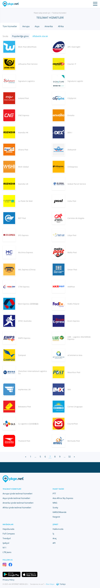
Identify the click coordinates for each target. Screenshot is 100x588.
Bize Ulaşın (50, 584)
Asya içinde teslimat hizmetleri (16, 498)
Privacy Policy (8, 580)
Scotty (55, 507)
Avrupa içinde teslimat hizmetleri (17, 493)
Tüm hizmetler (10, 26)
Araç (55, 538)
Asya (37, 26)
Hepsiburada (8, 529)
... (35, 456)
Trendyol (7, 538)
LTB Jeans (7, 552)
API (54, 543)
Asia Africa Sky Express (63, 498)
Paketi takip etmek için (42, 13)
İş (53, 533)
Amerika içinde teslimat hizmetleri (18, 502)
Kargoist (56, 516)
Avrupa (25, 26)
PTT (54, 493)
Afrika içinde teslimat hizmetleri (17, 507)
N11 (4, 547)
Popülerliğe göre (20, 36)
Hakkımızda (58, 529)
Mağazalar (8, 524)
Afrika (61, 26)
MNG (55, 502)
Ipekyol (6, 543)
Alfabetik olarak (40, 36)
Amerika (49, 26)
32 (69, 456)
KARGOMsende (59, 512)
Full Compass (9, 533)
